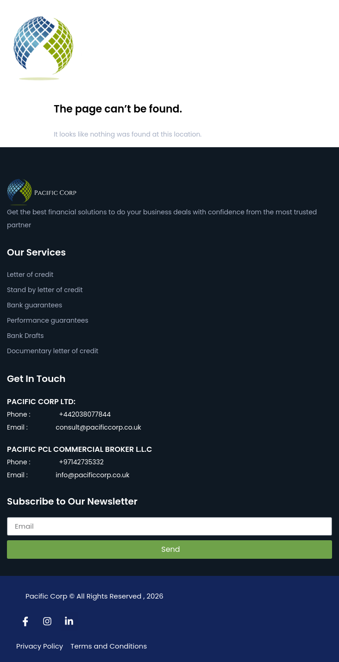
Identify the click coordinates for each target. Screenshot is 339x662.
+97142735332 (81, 462)
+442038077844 (85, 414)
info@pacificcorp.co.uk (92, 475)
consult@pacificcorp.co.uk (98, 427)
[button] (327, 48)
